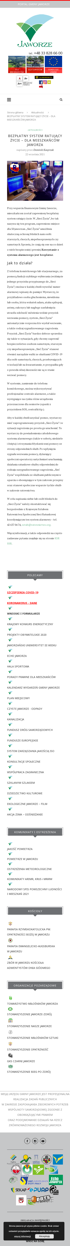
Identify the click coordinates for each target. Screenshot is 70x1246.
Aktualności (37, 112)
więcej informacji (22, 1236)
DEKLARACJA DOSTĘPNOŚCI (35, 1220)
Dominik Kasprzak (43, 150)
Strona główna (15, 112)
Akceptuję (44, 1236)
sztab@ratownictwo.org (36, 524)
